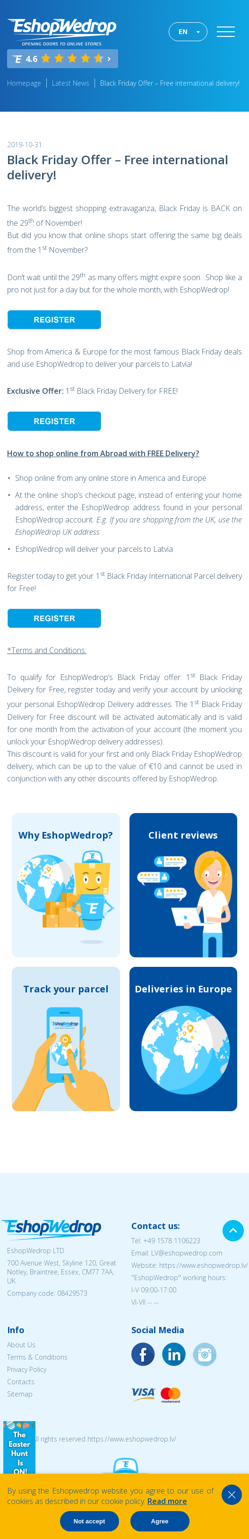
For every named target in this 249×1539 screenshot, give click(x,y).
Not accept (89, 1521)
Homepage (24, 83)
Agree (160, 1521)
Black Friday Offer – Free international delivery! (170, 83)
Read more (167, 1501)
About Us (21, 1344)
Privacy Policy (26, 1369)
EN (183, 31)
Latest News (70, 83)
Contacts (20, 1381)
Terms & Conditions (37, 1357)
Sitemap (20, 1393)
